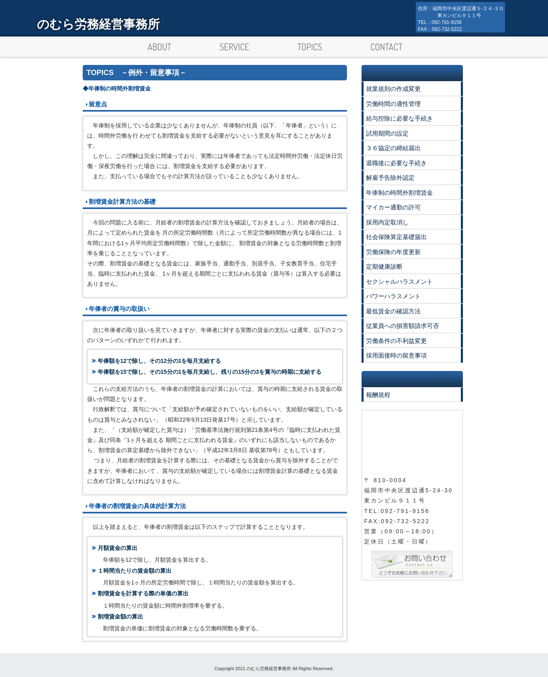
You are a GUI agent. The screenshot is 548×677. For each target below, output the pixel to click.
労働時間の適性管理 (393, 103)
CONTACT (386, 46)
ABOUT (159, 46)
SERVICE (234, 46)
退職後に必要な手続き (396, 163)
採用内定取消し (387, 222)
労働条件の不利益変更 (396, 340)
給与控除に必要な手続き (399, 118)
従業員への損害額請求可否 (402, 325)
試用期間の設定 (387, 133)
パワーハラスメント (393, 296)
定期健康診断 (384, 266)
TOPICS (310, 46)
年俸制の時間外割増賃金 (399, 192)
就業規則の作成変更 (393, 88)
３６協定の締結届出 (393, 147)
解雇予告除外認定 (390, 177)
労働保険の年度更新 (393, 251)
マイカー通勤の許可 (393, 207)
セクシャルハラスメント (399, 281)
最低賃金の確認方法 (393, 311)
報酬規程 (378, 394)
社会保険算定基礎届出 (396, 236)
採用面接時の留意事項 (396, 355)
